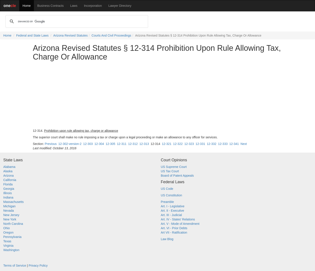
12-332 (211, 144)
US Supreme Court (174, 167)
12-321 (167, 144)
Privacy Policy (38, 265)
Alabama (9, 167)
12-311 (121, 144)
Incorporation (93, 5)
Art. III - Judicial (171, 215)
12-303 (88, 144)
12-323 (189, 144)
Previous (50, 144)
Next (244, 144)
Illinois (7, 193)
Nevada (8, 210)
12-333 (223, 144)
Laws (73, 5)
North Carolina (13, 223)
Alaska (7, 171)
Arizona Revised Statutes (70, 35)
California (9, 180)
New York (9, 219)
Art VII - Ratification (174, 232)
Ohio (6, 228)
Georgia (8, 188)
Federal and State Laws (32, 35)
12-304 (99, 144)
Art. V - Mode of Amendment (180, 223)
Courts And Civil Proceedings (111, 35)
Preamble (167, 202)
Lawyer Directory (119, 5)
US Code (167, 188)
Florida (8, 184)
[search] (76, 21)
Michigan (9, 206)
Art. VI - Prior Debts (174, 228)
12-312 (133, 144)
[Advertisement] (157, 94)
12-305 (110, 144)
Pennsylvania (12, 237)
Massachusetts (13, 202)
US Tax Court (170, 171)
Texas (7, 241)
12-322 (178, 144)
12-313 (144, 144)
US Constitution (171, 195)
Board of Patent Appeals (177, 175)
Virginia (8, 245)
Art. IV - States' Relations (178, 219)
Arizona (8, 175)
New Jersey (11, 215)
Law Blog (167, 239)
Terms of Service (14, 265)
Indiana (8, 197)
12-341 (234, 144)
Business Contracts (50, 5)
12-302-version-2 (70, 144)
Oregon (8, 232)
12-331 (200, 144)
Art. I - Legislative (172, 206)
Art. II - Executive (172, 210)
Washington (11, 250)
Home (27, 5)
